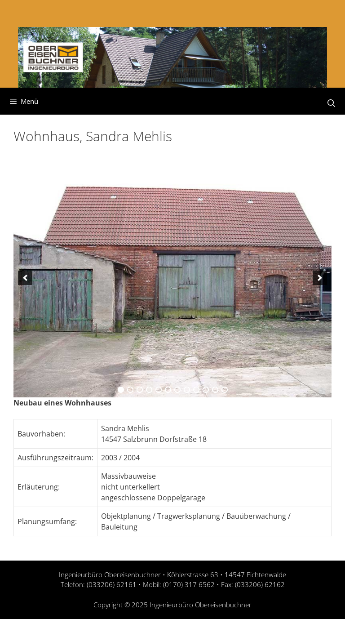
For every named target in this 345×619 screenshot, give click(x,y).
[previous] (25, 278)
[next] (320, 278)
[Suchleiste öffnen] (331, 103)
